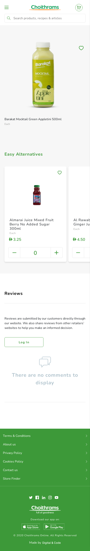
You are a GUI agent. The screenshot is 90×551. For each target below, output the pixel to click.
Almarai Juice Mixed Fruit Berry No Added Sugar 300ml (32, 224)
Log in (24, 342)
